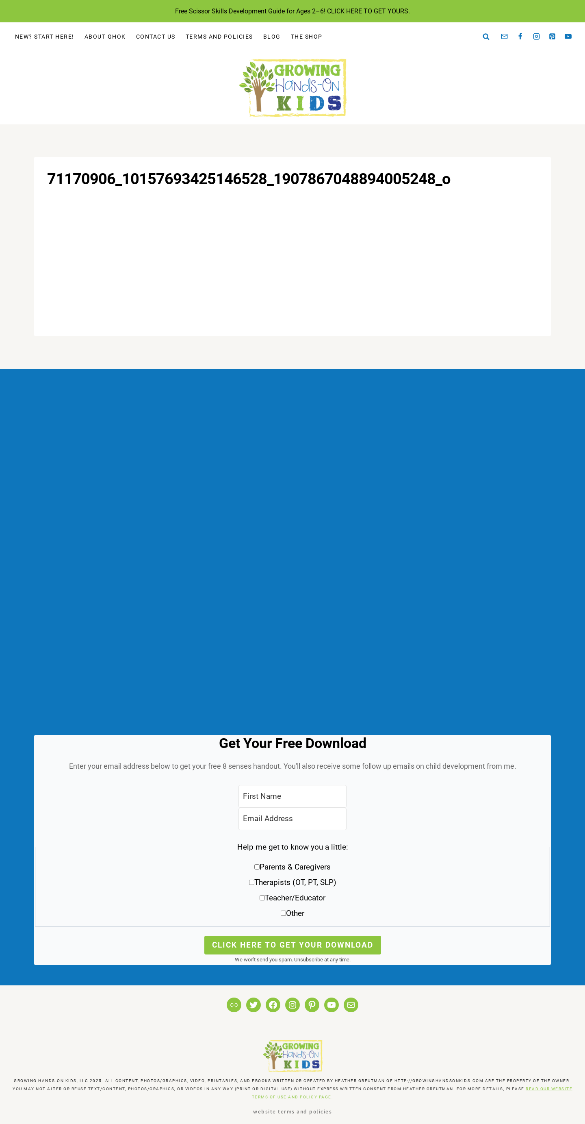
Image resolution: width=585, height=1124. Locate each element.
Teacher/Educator (295, 897)
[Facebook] (520, 36)
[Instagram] (536, 36)
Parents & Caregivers (295, 867)
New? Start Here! (44, 36)
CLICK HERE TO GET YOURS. (368, 11)
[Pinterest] (552, 36)
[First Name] (292, 796)
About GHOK (105, 36)
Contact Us (156, 36)
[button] (292, 883)
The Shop (307, 36)
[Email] (504, 36)
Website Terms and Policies (292, 1111)
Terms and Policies (219, 36)
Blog (272, 36)
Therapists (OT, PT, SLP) (295, 882)
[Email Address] (292, 819)
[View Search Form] (486, 36)
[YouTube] (568, 36)
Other (295, 913)
